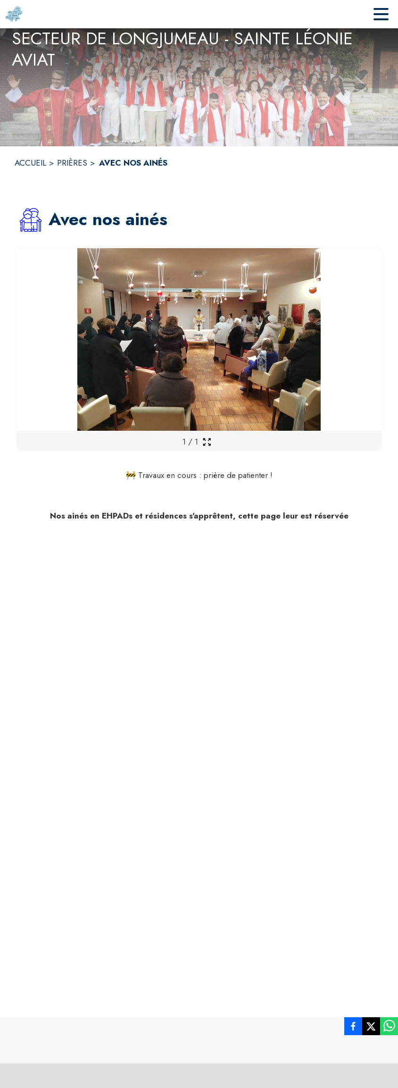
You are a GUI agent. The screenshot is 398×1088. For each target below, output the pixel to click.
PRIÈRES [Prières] (72, 162)
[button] (31, 220)
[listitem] (353, 1026)
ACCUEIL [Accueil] (30, 162)
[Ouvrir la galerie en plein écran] (207, 442)
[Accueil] (14, 14)
